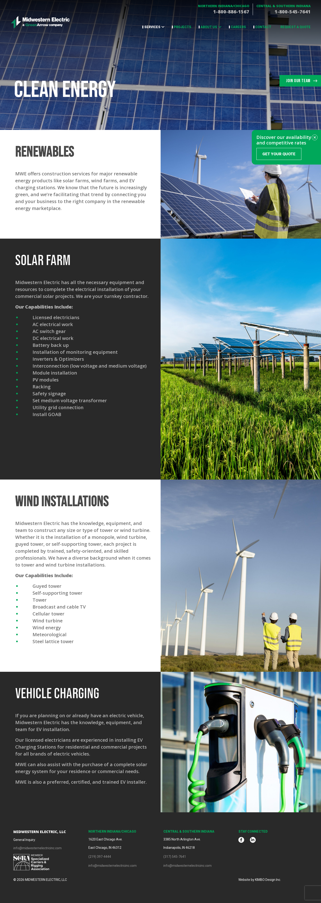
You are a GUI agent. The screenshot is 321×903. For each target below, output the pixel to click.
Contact (263, 27)
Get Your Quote (278, 154)
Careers (238, 27)
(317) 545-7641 (174, 856)
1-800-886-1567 (231, 12)
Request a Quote (295, 27)
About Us (209, 27)
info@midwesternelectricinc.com (37, 848)
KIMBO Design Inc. (268, 880)
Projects (182, 27)
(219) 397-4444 (99, 856)
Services (152, 27)
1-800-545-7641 (293, 12)
